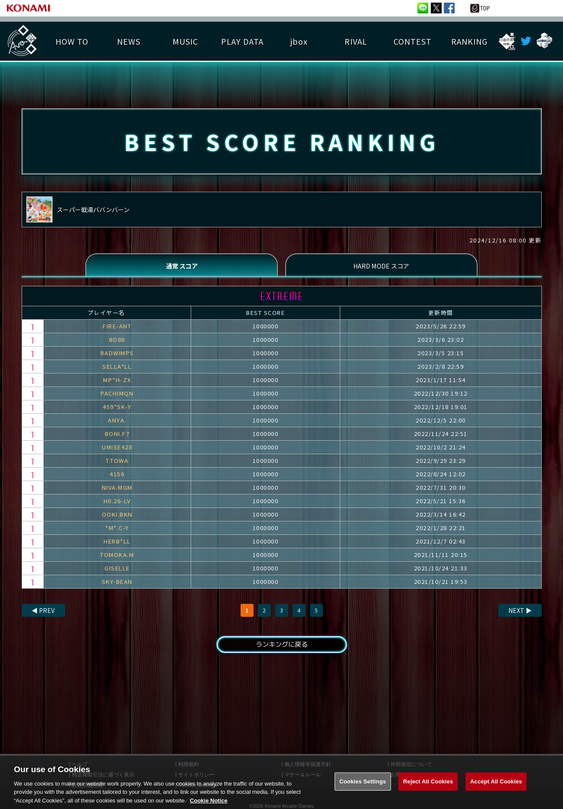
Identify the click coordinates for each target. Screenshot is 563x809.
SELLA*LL (117, 369)
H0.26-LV (117, 504)
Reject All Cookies (428, 789)
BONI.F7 (117, 436)
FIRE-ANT (117, 329)
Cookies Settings (362, 789)
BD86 (117, 342)
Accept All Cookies (496, 789)
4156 (117, 477)
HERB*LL (117, 544)
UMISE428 (117, 450)
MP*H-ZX (117, 383)
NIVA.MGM (117, 490)
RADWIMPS (117, 356)
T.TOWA (117, 463)
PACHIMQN (117, 396)
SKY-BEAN (117, 584)
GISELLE (117, 571)
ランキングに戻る (281, 648)
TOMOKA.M (117, 558)
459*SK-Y (117, 410)
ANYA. (117, 423)
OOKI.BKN (117, 517)
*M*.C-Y (117, 531)
